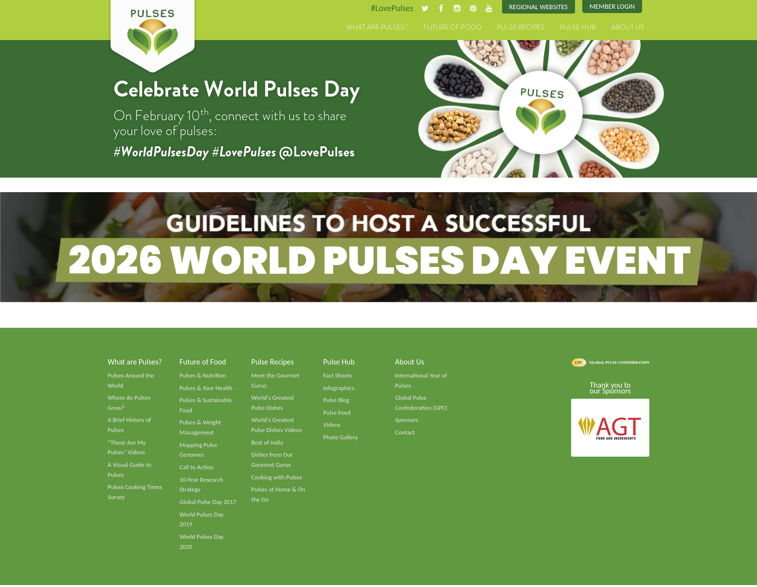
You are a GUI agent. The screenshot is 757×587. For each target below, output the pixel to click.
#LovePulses (391, 8)
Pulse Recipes (521, 27)
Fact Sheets (337, 376)
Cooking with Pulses (277, 478)
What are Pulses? (377, 27)
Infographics (338, 388)
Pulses (152, 37)
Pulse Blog (336, 401)
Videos (331, 426)
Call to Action (197, 469)
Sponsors (406, 421)
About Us (627, 27)
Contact (405, 433)
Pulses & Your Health (206, 388)
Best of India (267, 443)
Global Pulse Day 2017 (208, 503)
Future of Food (452, 27)
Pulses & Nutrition (203, 376)
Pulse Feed (336, 414)
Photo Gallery (340, 438)
